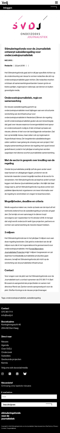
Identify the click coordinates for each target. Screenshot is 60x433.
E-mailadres (6, 392)
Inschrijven (9, 404)
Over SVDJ (6, 348)
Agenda (5, 345)
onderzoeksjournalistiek (16, 298)
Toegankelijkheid (11, 428)
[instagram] (2, 374)
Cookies (3, 428)
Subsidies (6, 355)
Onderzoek (6, 352)
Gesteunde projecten (11, 359)
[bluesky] (25, 374)
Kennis (4, 362)
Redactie (9, 65)
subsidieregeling (34, 298)
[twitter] (10, 374)
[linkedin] (17, 374)
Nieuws (4, 341)
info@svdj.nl (7, 315)
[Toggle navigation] (56, 2)
